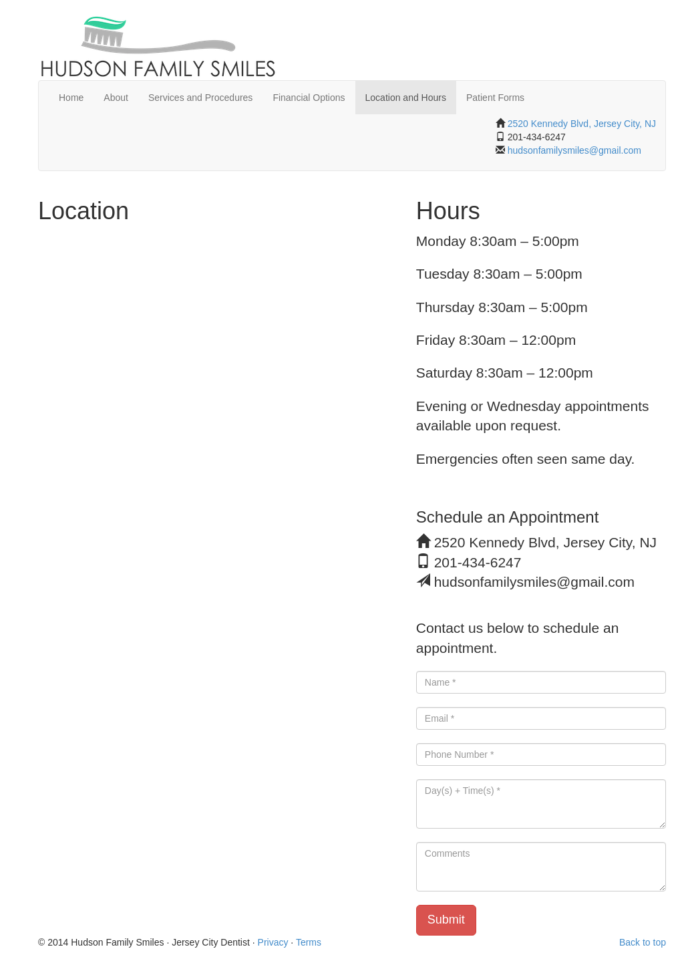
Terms (308, 942)
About (116, 97)
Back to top (642, 942)
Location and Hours (405, 97)
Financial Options (309, 97)
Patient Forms (495, 97)
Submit (446, 919)
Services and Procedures (200, 97)
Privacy (273, 942)
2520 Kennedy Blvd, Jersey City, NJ (582, 123)
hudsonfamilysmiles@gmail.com (573, 150)
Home (71, 97)
